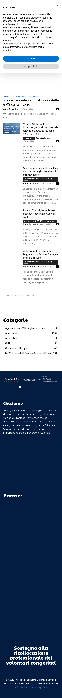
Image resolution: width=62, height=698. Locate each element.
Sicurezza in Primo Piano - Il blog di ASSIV (22, 97)
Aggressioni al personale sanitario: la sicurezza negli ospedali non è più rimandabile (40, 171)
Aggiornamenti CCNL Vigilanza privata (40, 221)
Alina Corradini (10, 109)
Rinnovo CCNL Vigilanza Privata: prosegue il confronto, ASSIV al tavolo (39, 213)
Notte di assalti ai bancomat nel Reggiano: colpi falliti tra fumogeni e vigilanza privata (40, 254)
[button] (57, 5)
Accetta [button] (31, 58)
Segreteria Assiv (44, 138)
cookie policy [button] (26, 24)
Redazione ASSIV (31, 266)
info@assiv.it (21, 687)
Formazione (29, 138)
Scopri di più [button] (31, 66)
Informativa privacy (38, 687)
